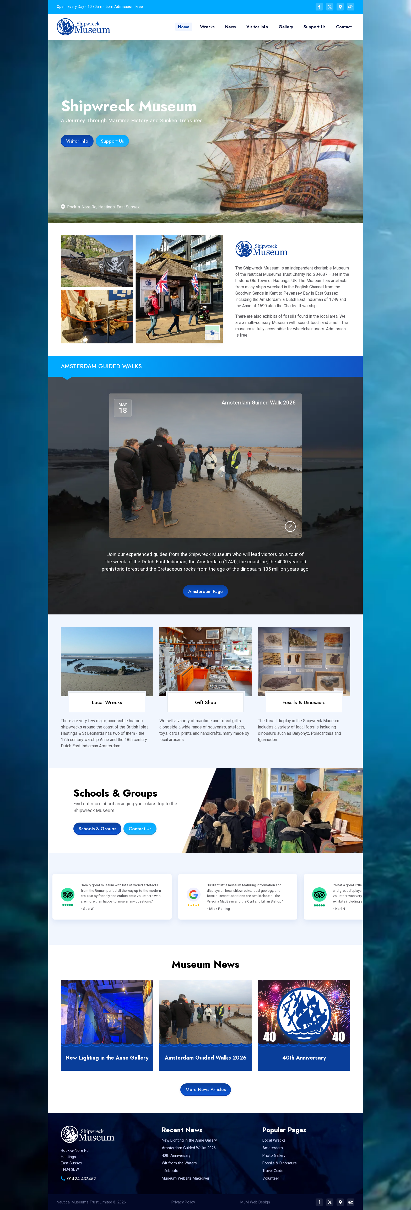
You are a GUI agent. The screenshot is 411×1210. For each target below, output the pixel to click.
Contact (344, 27)
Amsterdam (272, 1148)
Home (184, 27)
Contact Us (140, 828)
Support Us (315, 27)
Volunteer (270, 1178)
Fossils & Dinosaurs (304, 702)
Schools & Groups (97, 828)
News (231, 27)
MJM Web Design (255, 1202)
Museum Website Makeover (185, 1178)
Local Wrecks (107, 702)
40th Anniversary (304, 1057)
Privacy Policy (183, 1202)
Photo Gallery (273, 1155)
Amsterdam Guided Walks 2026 (206, 1057)
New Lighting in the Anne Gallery (107, 1057)
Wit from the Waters (179, 1163)
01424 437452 (81, 1179)
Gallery (286, 27)
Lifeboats (170, 1170)
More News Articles (206, 1089)
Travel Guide (272, 1170)
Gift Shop (205, 702)
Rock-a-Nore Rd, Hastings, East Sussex (103, 206)
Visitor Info (258, 27)
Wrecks (208, 27)
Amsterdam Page (205, 591)
